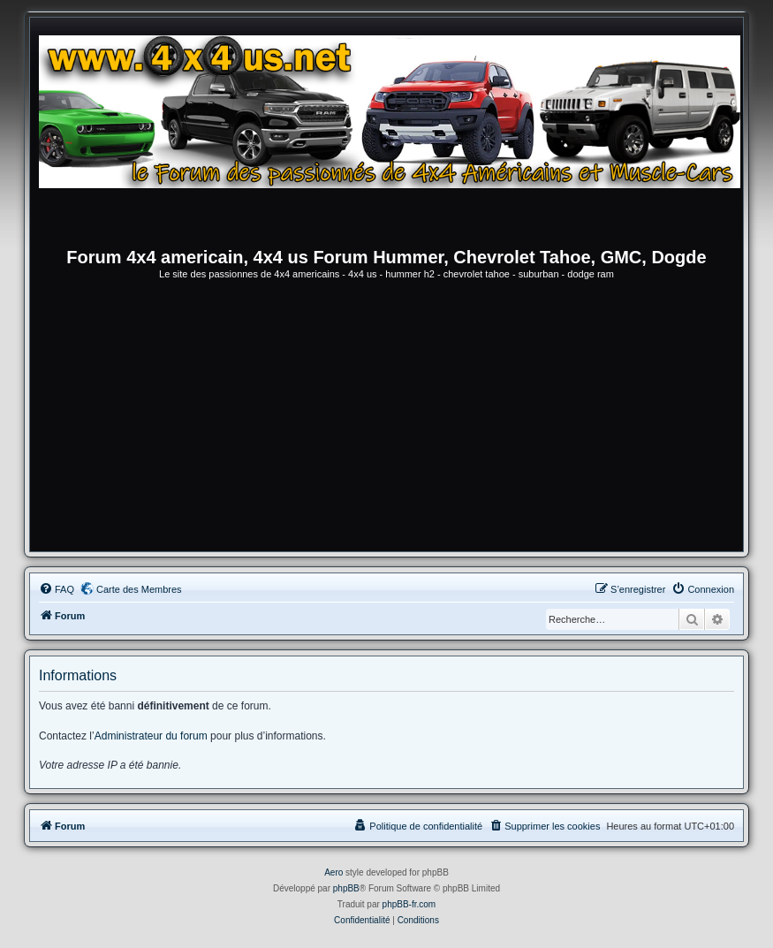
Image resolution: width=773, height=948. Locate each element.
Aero (333, 872)
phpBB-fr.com (409, 904)
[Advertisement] (386, 418)
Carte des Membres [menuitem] (139, 589)
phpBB (346, 888)
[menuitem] (56, 589)
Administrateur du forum (151, 736)
